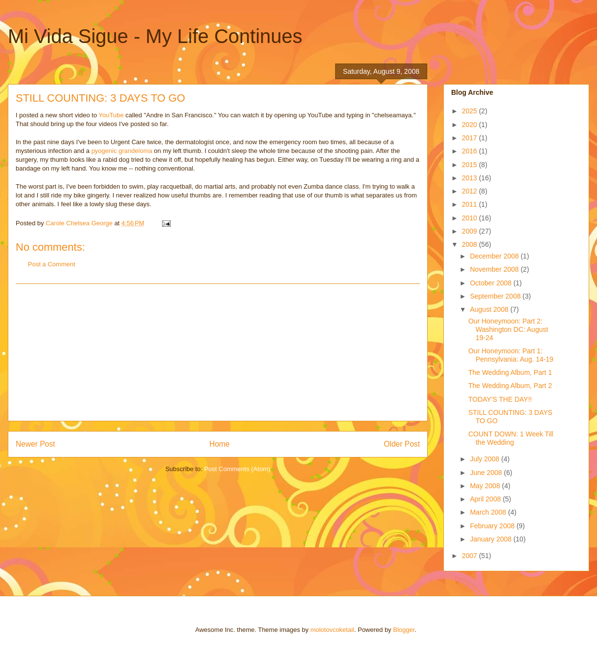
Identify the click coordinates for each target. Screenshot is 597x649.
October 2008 (491, 283)
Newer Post (35, 444)
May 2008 (486, 486)
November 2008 (495, 269)
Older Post (402, 444)
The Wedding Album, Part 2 (510, 385)
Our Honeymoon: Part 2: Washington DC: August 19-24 (508, 329)
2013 (470, 178)
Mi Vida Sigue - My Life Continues (155, 36)
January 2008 (491, 539)
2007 (470, 556)
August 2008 (490, 309)
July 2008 (485, 459)
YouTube (111, 115)
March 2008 (489, 512)
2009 (470, 231)
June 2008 (487, 472)
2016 (470, 151)
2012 (470, 191)
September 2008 (496, 296)
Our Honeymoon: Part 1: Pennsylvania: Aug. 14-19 (510, 355)
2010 (470, 218)
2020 (470, 125)
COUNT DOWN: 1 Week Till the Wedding (510, 438)
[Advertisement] (217, 352)
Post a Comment (51, 264)
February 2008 (493, 526)
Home (219, 444)
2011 (470, 204)
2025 (470, 111)
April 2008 (486, 499)
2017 (470, 138)
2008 (470, 244)
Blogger (403, 629)
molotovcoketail (332, 629)
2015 (470, 165)
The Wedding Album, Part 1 (510, 372)
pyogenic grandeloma (122, 150)
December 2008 (495, 256)
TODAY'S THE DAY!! (500, 399)
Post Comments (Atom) (237, 469)
